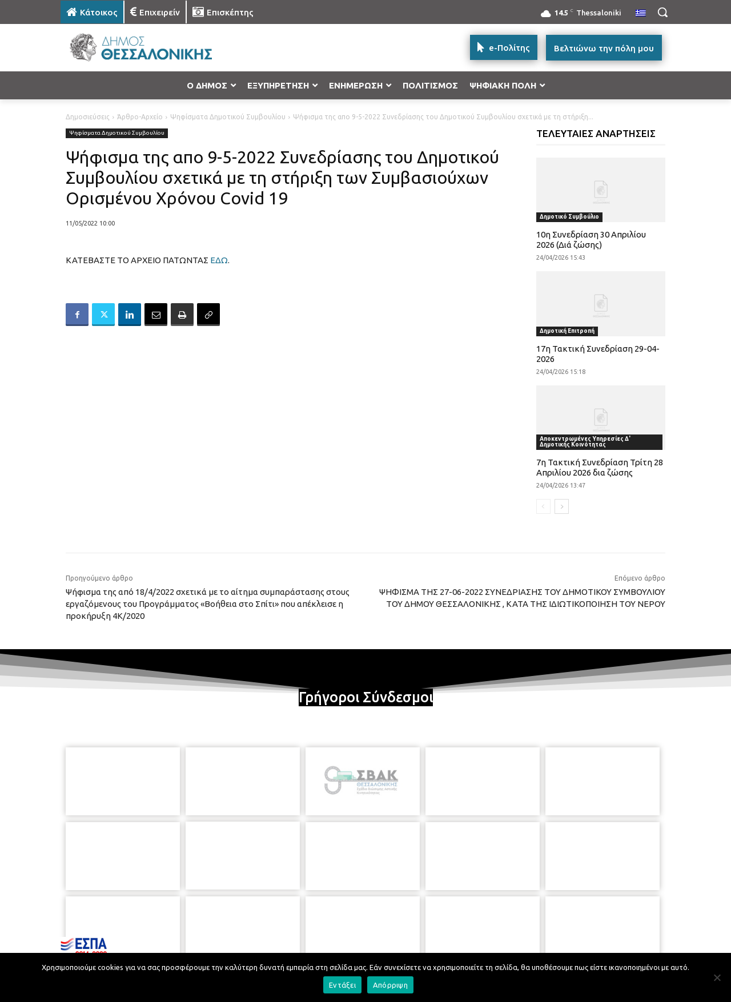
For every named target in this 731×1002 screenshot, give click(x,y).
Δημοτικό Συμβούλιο (569, 217)
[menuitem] (641, 13)
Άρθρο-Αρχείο (140, 116)
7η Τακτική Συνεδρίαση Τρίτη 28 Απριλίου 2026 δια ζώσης (599, 467)
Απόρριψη (390, 985)
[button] (662, 12)
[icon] (444, 940)
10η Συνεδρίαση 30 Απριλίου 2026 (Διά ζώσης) (591, 240)
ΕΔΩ (219, 260)
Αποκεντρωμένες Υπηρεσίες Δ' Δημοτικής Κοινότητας (585, 442)
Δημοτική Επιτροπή (567, 331)
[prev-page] (543, 506)
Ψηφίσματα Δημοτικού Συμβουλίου (228, 116)
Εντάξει (342, 985)
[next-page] (562, 506)
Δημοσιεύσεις (88, 116)
